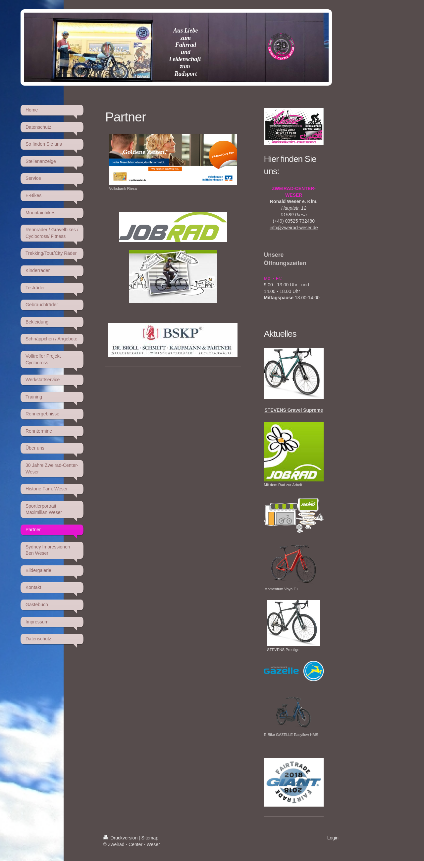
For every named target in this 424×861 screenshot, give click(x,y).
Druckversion (121, 837)
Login (333, 837)
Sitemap (149, 837)
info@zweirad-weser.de (294, 227)
